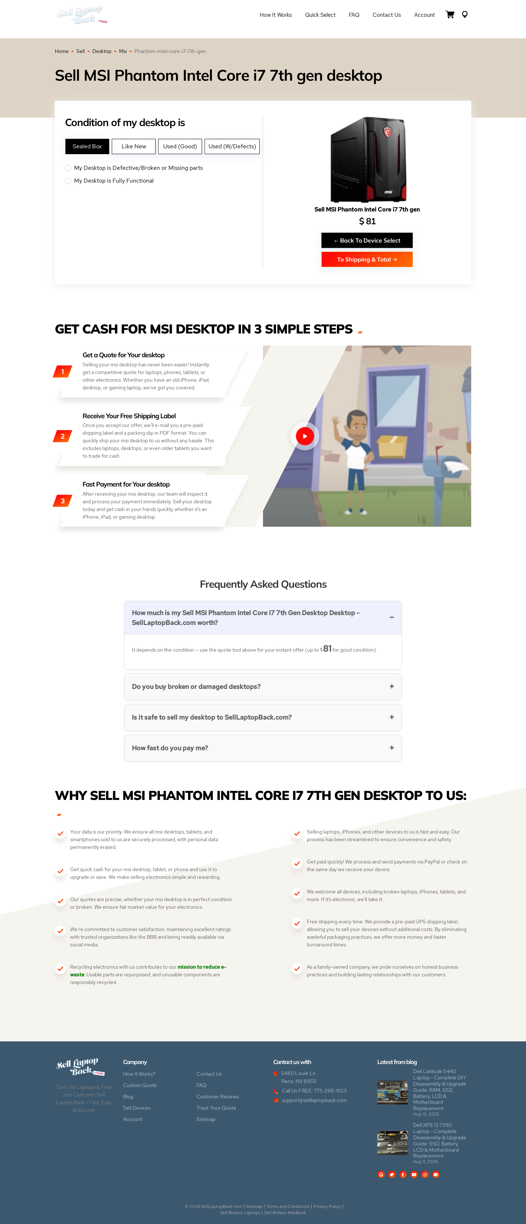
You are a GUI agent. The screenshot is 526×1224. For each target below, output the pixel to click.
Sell (80, 51)
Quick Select (320, 15)
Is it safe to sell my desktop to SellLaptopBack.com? (211, 717)
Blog (128, 1096)
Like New (134, 146)
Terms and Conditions (287, 1206)
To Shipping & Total (367, 259)
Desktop (101, 51)
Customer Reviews (218, 1096)
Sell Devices (136, 1108)
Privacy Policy (327, 1206)
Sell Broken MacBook (285, 1213)
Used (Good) (180, 146)
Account (424, 15)
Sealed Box (87, 146)
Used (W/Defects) (232, 146)
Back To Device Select (367, 240)
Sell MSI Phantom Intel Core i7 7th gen (367, 209)
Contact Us (387, 15)
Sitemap (206, 1119)
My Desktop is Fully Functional (164, 180)
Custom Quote (140, 1085)
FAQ (354, 15)
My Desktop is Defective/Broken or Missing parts (164, 168)
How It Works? (139, 1074)
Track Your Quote (216, 1108)
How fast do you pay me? (170, 748)
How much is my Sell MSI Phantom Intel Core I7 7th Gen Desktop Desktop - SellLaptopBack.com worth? (245, 618)
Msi (123, 51)
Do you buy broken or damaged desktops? (196, 686)
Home (62, 51)
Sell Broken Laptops (240, 1213)
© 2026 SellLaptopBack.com (213, 1206)
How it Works (276, 15)
